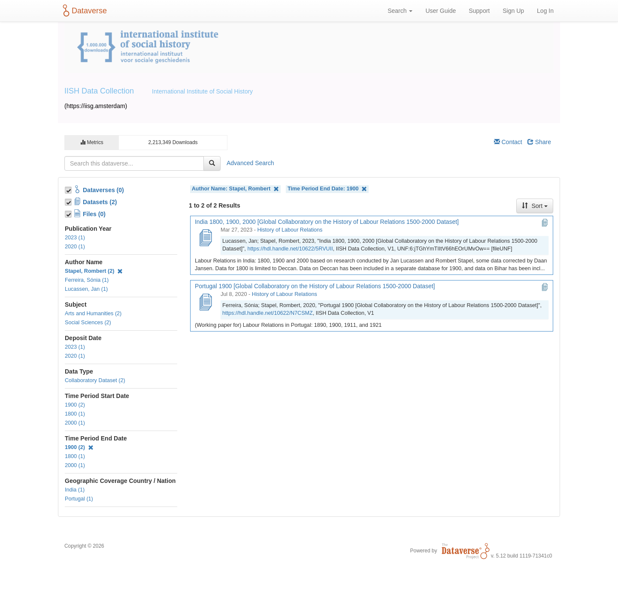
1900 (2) (75, 405)
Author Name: (235, 189)
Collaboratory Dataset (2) (95, 380)
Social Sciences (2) (88, 323)
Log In (545, 10)
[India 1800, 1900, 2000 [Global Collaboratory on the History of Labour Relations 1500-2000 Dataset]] (205, 238)
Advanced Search (250, 163)
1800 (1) (75, 414)
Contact (508, 142)
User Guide (440, 10)
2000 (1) (75, 423)
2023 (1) (75, 238)
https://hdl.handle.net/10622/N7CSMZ (267, 313)
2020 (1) (75, 247)
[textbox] (134, 163)
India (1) (75, 490)
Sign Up (513, 10)
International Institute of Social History (202, 91)
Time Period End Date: (327, 189)
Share (539, 142)
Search (400, 10)
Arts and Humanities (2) (93, 314)
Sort (535, 205)
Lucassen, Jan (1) (86, 289)
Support (479, 10)
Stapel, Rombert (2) (94, 271)
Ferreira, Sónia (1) (87, 280)
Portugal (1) (79, 499)
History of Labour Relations (289, 230)
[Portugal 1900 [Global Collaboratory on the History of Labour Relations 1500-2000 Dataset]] (205, 302)
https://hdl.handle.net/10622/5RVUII (290, 249)
